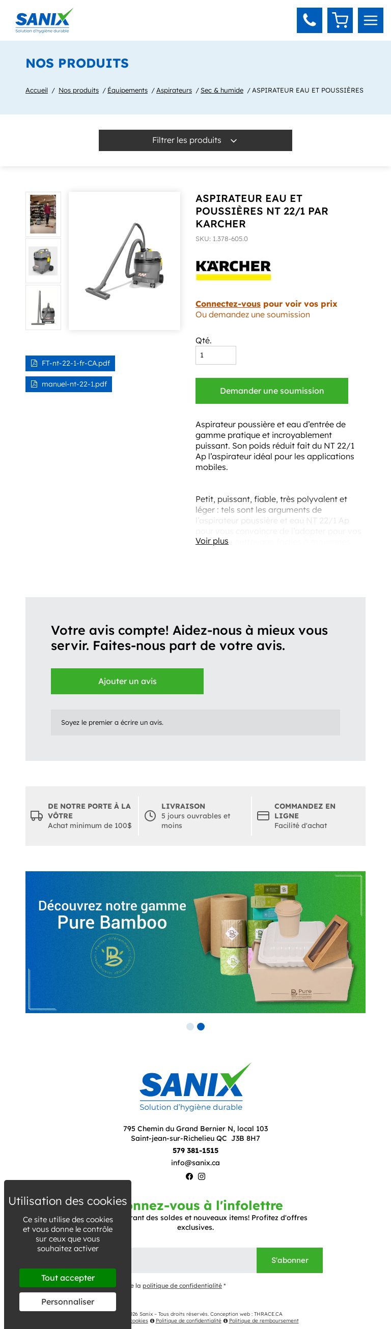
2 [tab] (201, 1026)
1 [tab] (190, 1026)
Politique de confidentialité (185, 1320)
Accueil (36, 90)
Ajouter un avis (127, 681)
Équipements (127, 90)
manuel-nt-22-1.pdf (69, 384)
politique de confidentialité (182, 1285)
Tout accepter (68, 1278)
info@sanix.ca (195, 1162)
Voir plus (212, 541)
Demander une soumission (272, 391)
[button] (309, 20)
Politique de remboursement (261, 1320)
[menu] (370, 20)
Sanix (146, 1314)
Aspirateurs (174, 90)
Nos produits (79, 90)
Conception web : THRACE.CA (246, 1314)
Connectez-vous (228, 304)
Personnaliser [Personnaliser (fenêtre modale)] (67, 1301)
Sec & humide (222, 90)
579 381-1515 (195, 1150)
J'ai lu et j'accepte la (147, 1286)
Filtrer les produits (195, 140)
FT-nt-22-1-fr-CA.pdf (70, 363)
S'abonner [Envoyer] (290, 1260)
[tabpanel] (195, 942)
